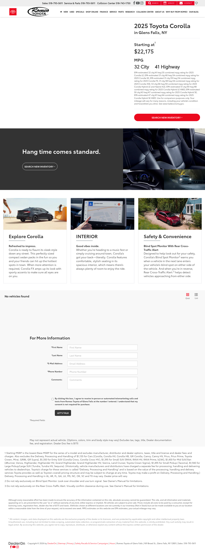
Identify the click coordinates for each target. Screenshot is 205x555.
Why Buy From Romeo (176, 11)
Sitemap (62, 543)
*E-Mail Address (54, 363)
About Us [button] (159, 11)
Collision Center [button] (144, 11)
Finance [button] (104, 11)
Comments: (56, 379)
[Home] (61, 11)
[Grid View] (187, 296)
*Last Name (57, 355)
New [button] (66, 11)
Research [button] (130, 11)
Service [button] (113, 11)
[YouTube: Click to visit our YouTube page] (138, 3)
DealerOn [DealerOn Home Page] (51, 543)
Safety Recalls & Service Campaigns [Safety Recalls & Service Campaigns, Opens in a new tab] (91, 543)
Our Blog (193, 11)
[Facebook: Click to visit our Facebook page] (134, 3)
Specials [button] (80, 11)
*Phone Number (54, 371)
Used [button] (72, 11)
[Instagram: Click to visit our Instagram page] (141, 3)
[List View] (196, 296)
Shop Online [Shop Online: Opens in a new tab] (92, 11)
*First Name (56, 347)
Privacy (70, 543)
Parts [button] (121, 11)
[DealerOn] (16, 543)
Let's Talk (63, 413)
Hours (112, 543)
